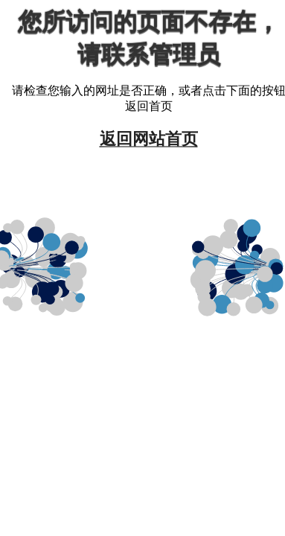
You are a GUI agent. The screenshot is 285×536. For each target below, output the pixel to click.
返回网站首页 (149, 138)
